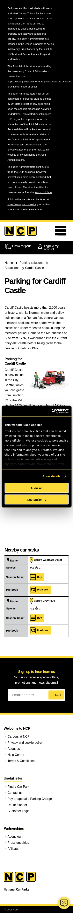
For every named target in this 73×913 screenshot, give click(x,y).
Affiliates (13, 848)
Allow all (36, 488)
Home (8, 262)
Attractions (11, 267)
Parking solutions (31, 262)
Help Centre (16, 754)
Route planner (17, 805)
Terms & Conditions (21, 760)
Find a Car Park (18, 786)
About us (14, 748)
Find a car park (17, 247)
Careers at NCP (19, 736)
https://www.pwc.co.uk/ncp (22, 204)
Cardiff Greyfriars (42, 600)
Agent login (15, 836)
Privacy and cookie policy (25, 742)
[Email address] (36, 695)
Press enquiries (18, 842)
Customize (36, 499)
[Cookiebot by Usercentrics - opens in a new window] (52, 411)
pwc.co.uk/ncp (43, 192)
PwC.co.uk (42, 149)
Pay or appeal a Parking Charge (30, 798)
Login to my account (47, 247)
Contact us (15, 792)
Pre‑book (39, 589)
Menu (62, 231)
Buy (36, 577)
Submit (56, 695)
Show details (52, 476)
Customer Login (19, 811)
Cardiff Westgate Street (46, 559)
